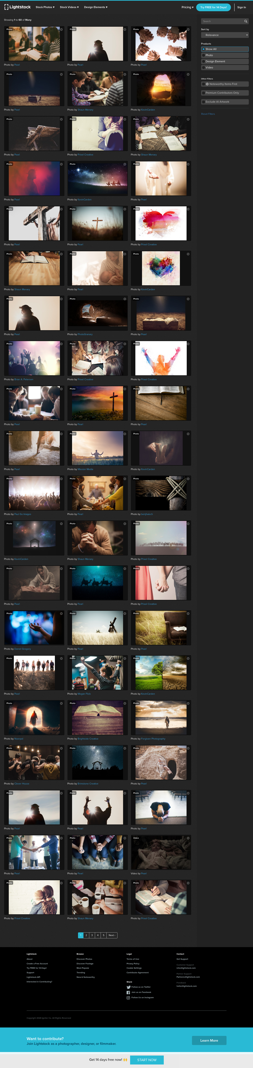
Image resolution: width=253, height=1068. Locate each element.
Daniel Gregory (22, 649)
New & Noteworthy (86, 977)
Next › (112, 935)
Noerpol (18, 739)
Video (209, 67)
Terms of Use (133, 958)
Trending (81, 972)
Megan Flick (84, 694)
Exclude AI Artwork (217, 102)
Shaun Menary (85, 110)
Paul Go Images (22, 514)
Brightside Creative (88, 739)
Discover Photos (84, 958)
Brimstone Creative (88, 784)
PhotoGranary (85, 334)
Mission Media (85, 469)
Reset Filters (208, 114)
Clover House (21, 784)
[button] (45, 7)
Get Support (182, 958)
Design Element (215, 61)
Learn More (209, 1040)
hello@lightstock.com (187, 985)
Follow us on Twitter (141, 986)
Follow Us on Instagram (142, 997)
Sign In (241, 7)
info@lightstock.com (186, 967)
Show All (211, 49)
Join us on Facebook (141, 992)
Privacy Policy (133, 963)
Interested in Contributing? (39, 981)
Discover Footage (85, 963)
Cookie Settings (134, 967)
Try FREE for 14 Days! (213, 7)
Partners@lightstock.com (188, 976)
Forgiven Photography (153, 739)
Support (30, 972)
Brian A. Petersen (23, 379)
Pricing (187, 7)
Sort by (205, 29)
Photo (209, 55)
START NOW (147, 1060)
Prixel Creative (85, 155)
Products (206, 44)
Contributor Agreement (138, 972)
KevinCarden (148, 110)
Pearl (17, 65)
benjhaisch (147, 514)
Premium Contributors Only (222, 93)
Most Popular (83, 967)
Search (246, 21)
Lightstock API (33, 977)
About (29, 958)
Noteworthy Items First (221, 84)
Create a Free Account (37, 963)
